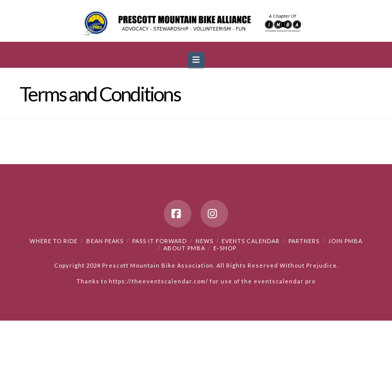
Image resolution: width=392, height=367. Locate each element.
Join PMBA (345, 241)
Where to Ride (54, 241)
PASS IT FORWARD (159, 241)
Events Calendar (251, 241)
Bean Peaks (105, 241)
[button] (196, 60)
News (204, 241)
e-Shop (224, 248)
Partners (304, 241)
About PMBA (184, 248)
